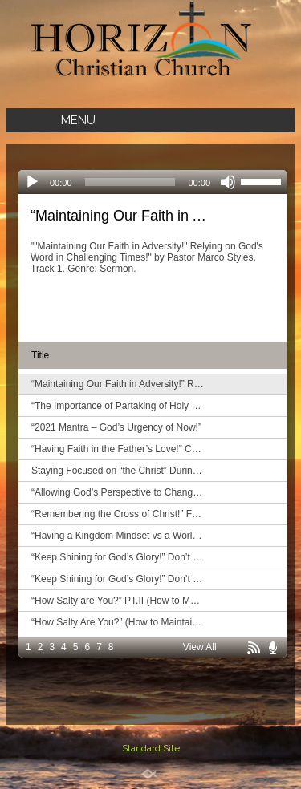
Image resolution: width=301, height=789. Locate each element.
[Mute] (228, 182)
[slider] (130, 182)
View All (200, 647)
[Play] (32, 182)
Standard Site (151, 748)
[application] (152, 182)
